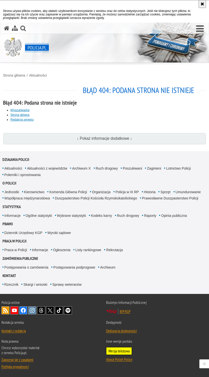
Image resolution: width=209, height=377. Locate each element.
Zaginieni (154, 168)
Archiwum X (81, 168)
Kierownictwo (34, 192)
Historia (149, 192)
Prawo (7, 224)
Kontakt (9, 275)
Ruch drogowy (107, 168)
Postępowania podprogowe (74, 267)
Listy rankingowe (88, 250)
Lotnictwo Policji (178, 168)
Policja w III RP (127, 192)
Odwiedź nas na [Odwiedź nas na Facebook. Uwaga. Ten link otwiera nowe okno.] (23, 310)
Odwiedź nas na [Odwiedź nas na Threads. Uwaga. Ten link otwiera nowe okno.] (41, 310)
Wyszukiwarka (20, 110)
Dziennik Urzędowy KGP (23, 233)
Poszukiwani (132, 168)
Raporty (150, 216)
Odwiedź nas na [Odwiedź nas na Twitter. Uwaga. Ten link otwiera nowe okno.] (50, 310)
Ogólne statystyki (39, 216)
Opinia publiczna (174, 216)
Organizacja (101, 192)
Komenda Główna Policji (68, 192)
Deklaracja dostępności (121, 330)
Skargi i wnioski (35, 284)
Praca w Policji (14, 241)
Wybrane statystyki (71, 216)
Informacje (12, 216)
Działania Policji (15, 159)
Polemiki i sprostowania (22, 175)
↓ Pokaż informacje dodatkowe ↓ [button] (104, 138)
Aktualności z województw (47, 168)
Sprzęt (165, 192)
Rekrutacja (114, 250)
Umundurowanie (188, 192)
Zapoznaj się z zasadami (17, 359)
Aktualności (38, 75)
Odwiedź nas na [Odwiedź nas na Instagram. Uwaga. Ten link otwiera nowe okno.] (32, 310)
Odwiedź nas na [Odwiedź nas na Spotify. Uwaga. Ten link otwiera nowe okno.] (68, 310)
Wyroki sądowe (59, 233)
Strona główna (14, 75)
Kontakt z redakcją (13, 330)
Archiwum (107, 267)
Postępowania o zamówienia (26, 267)
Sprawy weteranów (67, 284)
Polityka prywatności (15, 366)
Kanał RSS (5, 310)
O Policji (9, 183)
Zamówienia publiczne (20, 258)
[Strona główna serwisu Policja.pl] (6, 28)
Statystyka (11, 206)
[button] (200, 29)
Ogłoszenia (61, 250)
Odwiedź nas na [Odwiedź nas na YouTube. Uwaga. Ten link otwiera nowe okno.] (14, 310)
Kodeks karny (101, 216)
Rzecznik (11, 284)
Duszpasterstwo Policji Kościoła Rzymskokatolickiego (96, 198)
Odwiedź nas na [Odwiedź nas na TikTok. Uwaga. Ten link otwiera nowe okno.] (59, 310)
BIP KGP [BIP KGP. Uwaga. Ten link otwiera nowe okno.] (125, 311)
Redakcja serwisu (22, 119)
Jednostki (11, 192)
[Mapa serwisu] (15, 28)
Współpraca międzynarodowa (27, 198)
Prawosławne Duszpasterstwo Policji (170, 198)
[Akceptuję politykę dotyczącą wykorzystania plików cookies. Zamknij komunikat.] (202, 4)
